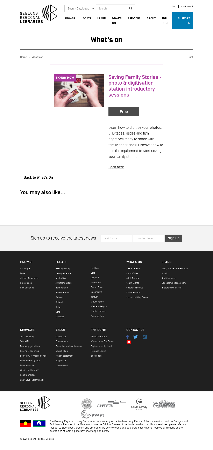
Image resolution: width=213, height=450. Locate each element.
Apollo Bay (61, 278)
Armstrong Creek (63, 283)
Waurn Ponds (97, 301)
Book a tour (96, 355)
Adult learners (168, 278)
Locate (86, 18)
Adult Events (132, 278)
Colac (58, 307)
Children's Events (134, 287)
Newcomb (96, 282)
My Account (187, 6)
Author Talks (132, 273)
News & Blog (62, 351)
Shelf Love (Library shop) (32, 380)
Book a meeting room (30, 360)
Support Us (184, 21)
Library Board (62, 365)
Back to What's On (35, 177)
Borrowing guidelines (30, 346)
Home (23, 57)
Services (134, 18)
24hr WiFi (24, 341)
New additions (27, 287)
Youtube (129, 342)
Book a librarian (27, 365)
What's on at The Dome (102, 341)
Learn (101, 18)
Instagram (144, 336)
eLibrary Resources (29, 278)
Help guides (26, 283)
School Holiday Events (137, 297)
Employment (62, 341)
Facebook (127, 336)
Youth (164, 273)
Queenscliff (96, 292)
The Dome (165, 21)
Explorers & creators (171, 287)
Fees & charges (27, 375)
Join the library (27, 336)
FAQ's (22, 273)
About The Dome (99, 336)
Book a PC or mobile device (33, 355)
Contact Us (135, 330)
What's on (117, 21)
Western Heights (99, 306)
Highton (95, 268)
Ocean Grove (97, 287)
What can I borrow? (29, 370)
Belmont (60, 297)
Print (190, 57)
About (151, 18)
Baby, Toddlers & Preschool (175, 268)
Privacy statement (64, 355)
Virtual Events (133, 292)
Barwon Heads (62, 292)
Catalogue (25, 268)
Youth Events (132, 283)
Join (174, 6)
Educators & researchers (174, 283)
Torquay (94, 296)
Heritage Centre (63, 273)
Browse (69, 18)
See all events (133, 268)
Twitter (135, 336)
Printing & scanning (29, 351)
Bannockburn (62, 287)
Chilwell (59, 302)
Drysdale (60, 316)
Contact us (61, 336)
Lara (93, 273)
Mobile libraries (98, 311)
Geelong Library (63, 268)
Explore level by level (101, 346)
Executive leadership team (68, 346)
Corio (58, 312)
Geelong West (97, 316)
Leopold (95, 277)
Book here (116, 167)
